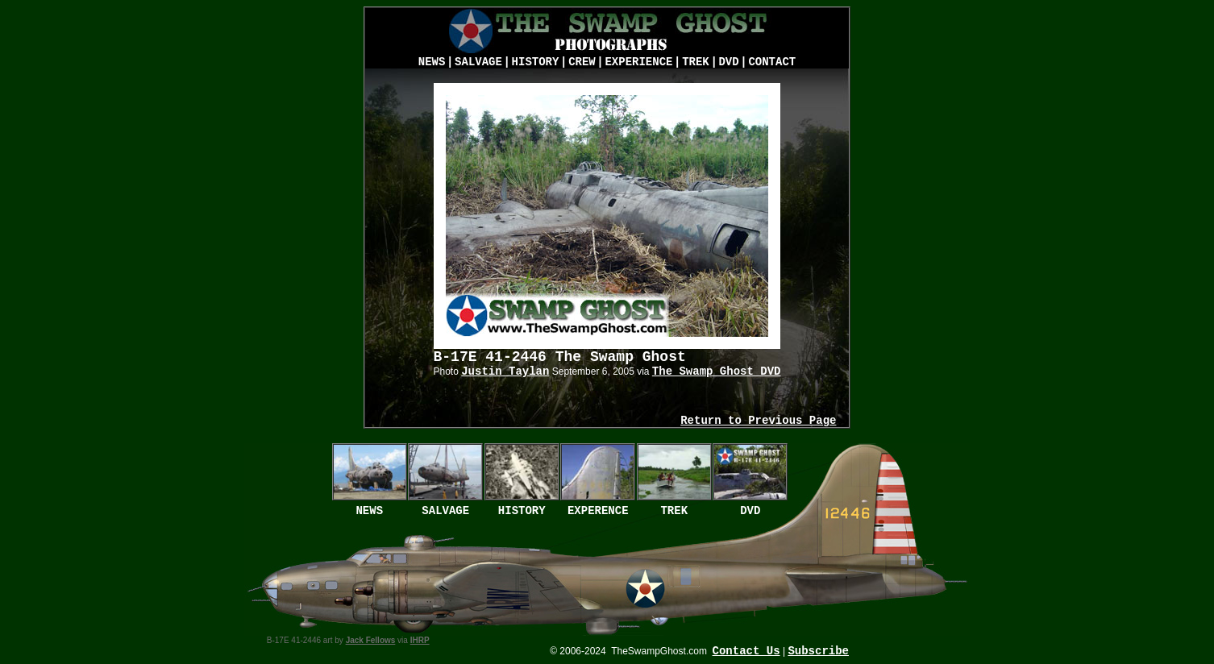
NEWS (432, 62)
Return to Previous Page (758, 420)
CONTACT (772, 62)
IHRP (420, 640)
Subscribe (818, 651)
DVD (728, 62)
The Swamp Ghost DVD (716, 371)
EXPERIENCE (638, 62)
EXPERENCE (598, 510)
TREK (695, 62)
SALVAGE (478, 62)
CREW (582, 62)
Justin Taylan (505, 371)
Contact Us (746, 651)
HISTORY (535, 62)
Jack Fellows (371, 640)
